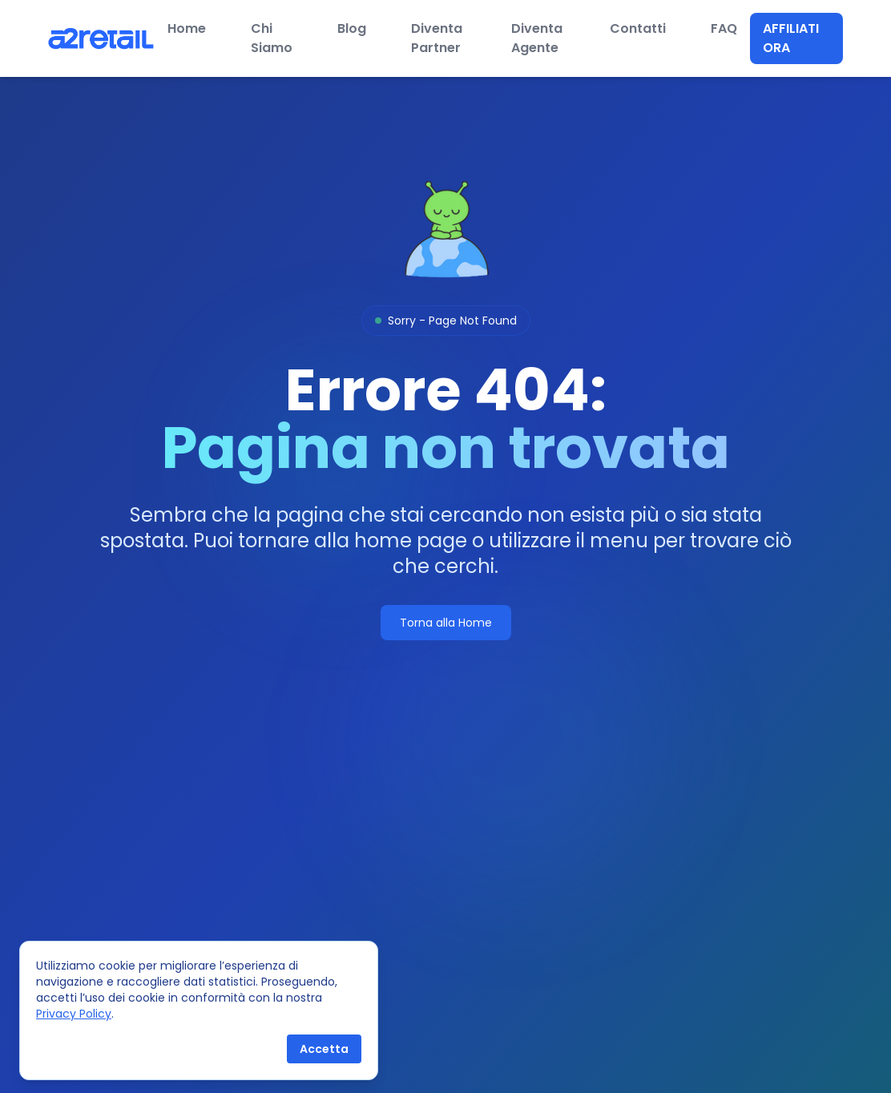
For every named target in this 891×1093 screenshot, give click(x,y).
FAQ (724, 28)
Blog (351, 28)
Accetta (324, 1049)
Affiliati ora (791, 38)
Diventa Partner (436, 38)
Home (186, 28)
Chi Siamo (271, 38)
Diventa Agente (536, 38)
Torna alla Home (446, 623)
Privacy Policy (73, 1014)
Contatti (638, 28)
